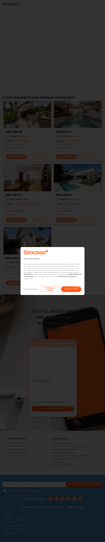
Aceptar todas (71, 289)
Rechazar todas (50, 289)
